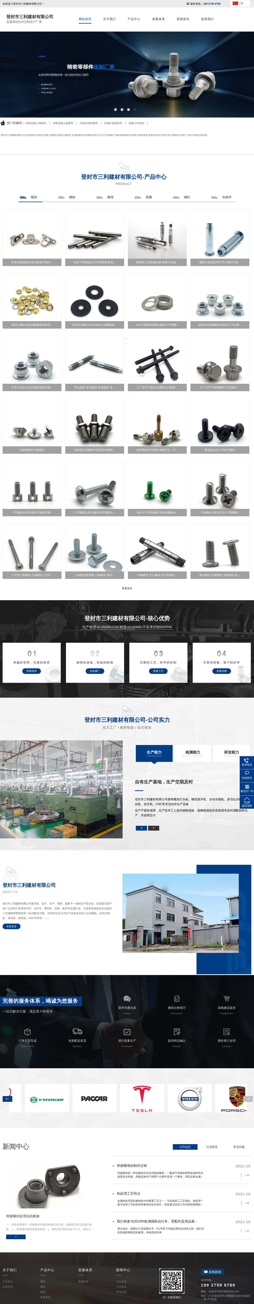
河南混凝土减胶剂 (63, 123)
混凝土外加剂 (136, 123)
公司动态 (185, 1146)
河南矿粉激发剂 (113, 123)
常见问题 (239, 1146)
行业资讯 (212, 1146)
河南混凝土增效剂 (35, 123)
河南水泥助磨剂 (89, 123)
